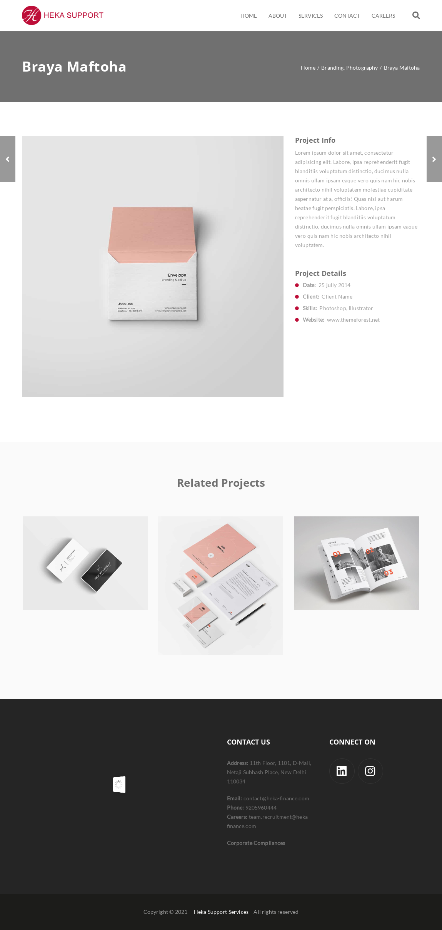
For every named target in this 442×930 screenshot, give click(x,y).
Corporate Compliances (256, 843)
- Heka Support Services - (221, 911)
